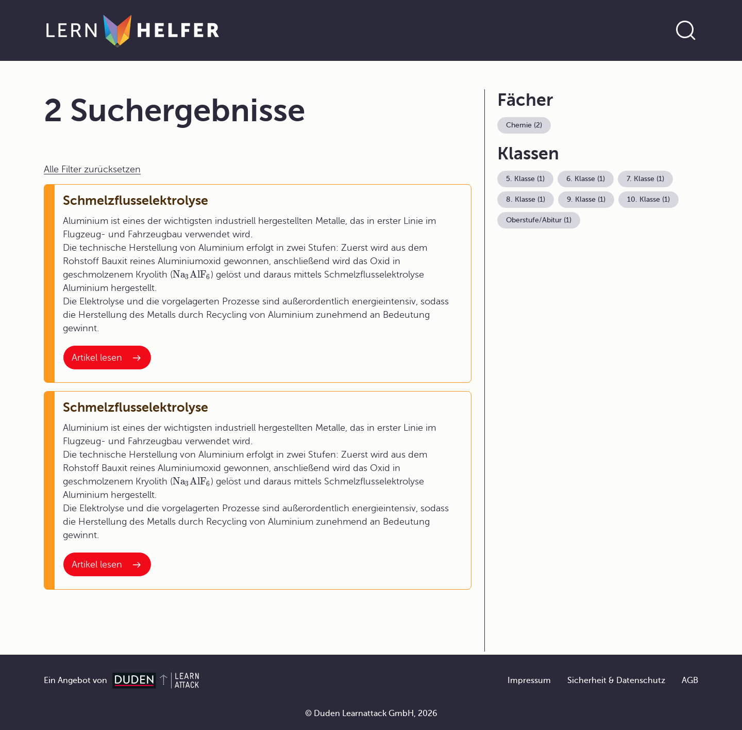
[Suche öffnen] (685, 30)
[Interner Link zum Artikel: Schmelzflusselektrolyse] (107, 357)
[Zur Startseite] (133, 30)
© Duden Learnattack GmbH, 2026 (371, 713)
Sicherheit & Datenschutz (616, 680)
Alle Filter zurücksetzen (92, 169)
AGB (690, 680)
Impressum (529, 680)
